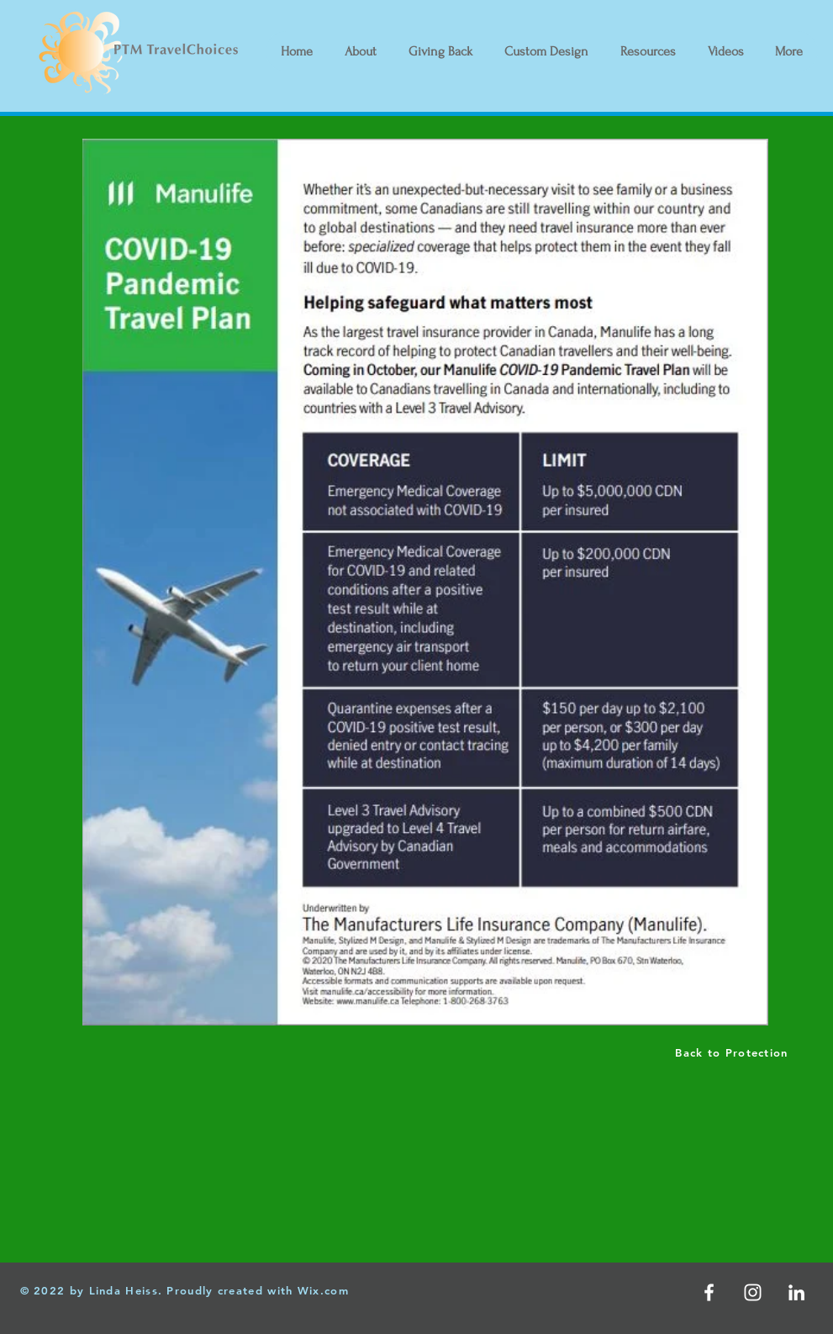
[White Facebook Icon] (709, 1292)
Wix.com (323, 1290)
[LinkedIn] (796, 1292)
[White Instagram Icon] (752, 1292)
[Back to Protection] (734, 1052)
